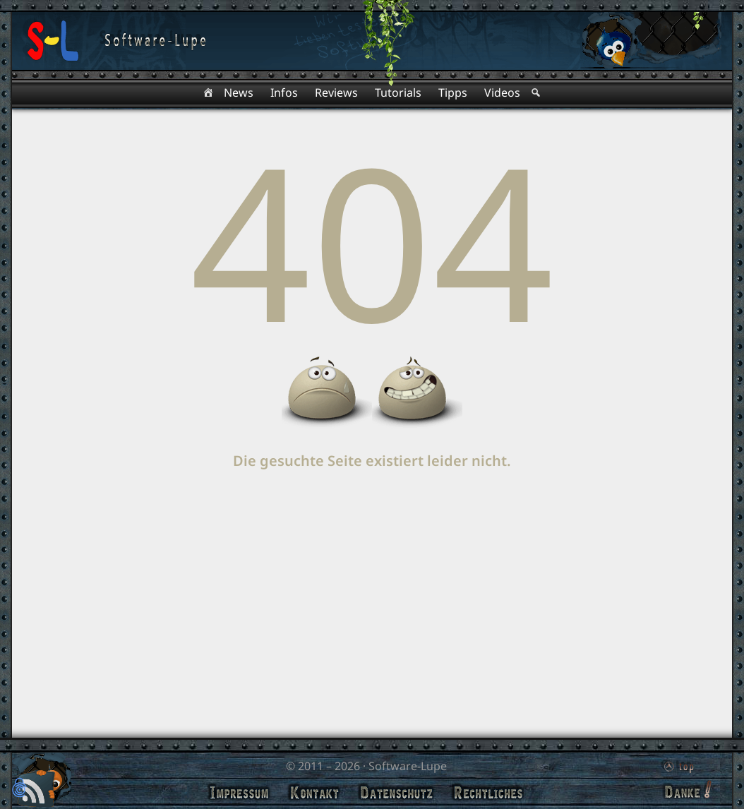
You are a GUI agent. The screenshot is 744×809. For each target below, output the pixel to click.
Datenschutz (396, 792)
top (677, 764)
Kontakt (314, 792)
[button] (19, 789)
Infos (284, 92)
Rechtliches (488, 792)
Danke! (686, 791)
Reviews (336, 92)
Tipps (452, 92)
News (238, 92)
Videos (502, 92)
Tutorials (398, 92)
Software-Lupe (407, 766)
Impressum (239, 792)
